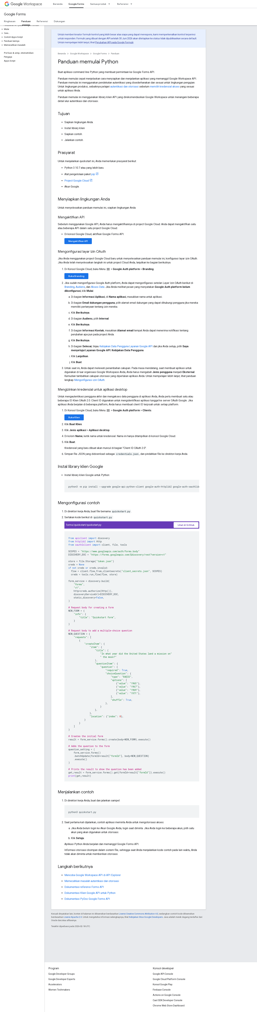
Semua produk (98, 3)
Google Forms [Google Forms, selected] (76, 3)
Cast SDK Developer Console (167, 1000)
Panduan (115, 53)
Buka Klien (74, 417)
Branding (69, 286)
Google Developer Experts (61, 979)
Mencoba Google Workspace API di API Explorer (92, 875)
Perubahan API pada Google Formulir (114, 42)
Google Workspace (79, 53)
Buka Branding (76, 276)
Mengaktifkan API (78, 241)
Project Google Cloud (76, 180)
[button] (21, 29)
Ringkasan (9, 21)
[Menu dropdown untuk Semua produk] (110, 4)
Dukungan (59, 21)
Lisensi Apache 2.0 (73, 917)
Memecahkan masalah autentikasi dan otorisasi (91, 881)
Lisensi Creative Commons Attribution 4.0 (138, 913)
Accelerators (55, 984)
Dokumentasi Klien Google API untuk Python (89, 892)
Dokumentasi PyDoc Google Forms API (87, 898)
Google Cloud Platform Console (169, 979)
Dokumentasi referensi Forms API (84, 887)
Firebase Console (162, 989)
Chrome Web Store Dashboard (168, 1005)
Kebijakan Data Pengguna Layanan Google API (126, 346)
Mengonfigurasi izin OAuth (89, 380)
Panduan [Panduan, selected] (26, 21)
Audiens (80, 286)
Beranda (57, 3)
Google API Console (163, 974)
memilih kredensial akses (165, 86)
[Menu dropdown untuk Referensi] (132, 4)
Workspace (26, 4)
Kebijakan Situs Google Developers (146, 917)
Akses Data (97, 286)
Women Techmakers (59, 989)
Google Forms (15, 14)
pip (93, 174)
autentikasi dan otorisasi (124, 86)
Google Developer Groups (61, 974)
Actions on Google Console (167, 995)
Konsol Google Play (162, 984)
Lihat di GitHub (186, 524)
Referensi (122, 3)
